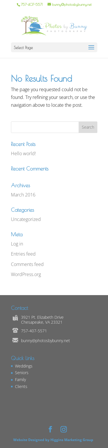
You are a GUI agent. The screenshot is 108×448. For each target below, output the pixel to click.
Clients (21, 386)
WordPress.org (26, 274)
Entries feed (23, 254)
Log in (17, 244)
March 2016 (23, 195)
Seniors (22, 372)
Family (20, 379)
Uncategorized (26, 219)
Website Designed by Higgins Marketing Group (54, 439)
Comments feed (27, 264)
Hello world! (23, 153)
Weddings (24, 366)
